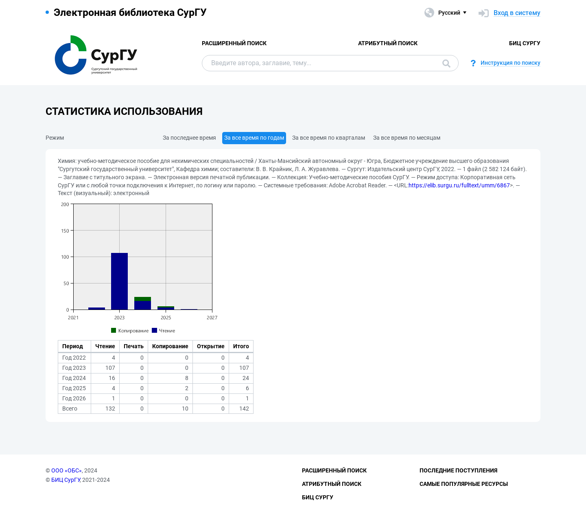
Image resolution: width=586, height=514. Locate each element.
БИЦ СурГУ (524, 43)
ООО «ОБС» (66, 470)
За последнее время (189, 137)
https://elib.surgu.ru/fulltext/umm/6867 (459, 185)
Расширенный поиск (234, 43)
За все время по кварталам (328, 137)
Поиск (446, 63)
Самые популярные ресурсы (464, 484)
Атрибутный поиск (388, 43)
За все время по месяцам (406, 137)
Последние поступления (458, 470)
